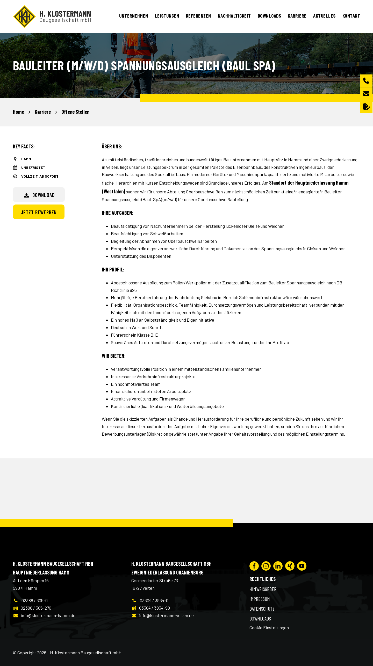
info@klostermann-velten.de (162, 615)
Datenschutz (262, 609)
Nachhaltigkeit (234, 16)
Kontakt (351, 16)
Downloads (269, 16)
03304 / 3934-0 (149, 600)
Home (18, 112)
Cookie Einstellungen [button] (269, 627)
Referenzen (198, 16)
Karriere (297, 16)
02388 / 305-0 (30, 600)
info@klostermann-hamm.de (44, 615)
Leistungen (167, 16)
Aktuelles (324, 16)
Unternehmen (133, 16)
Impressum (259, 599)
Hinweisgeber (262, 589)
